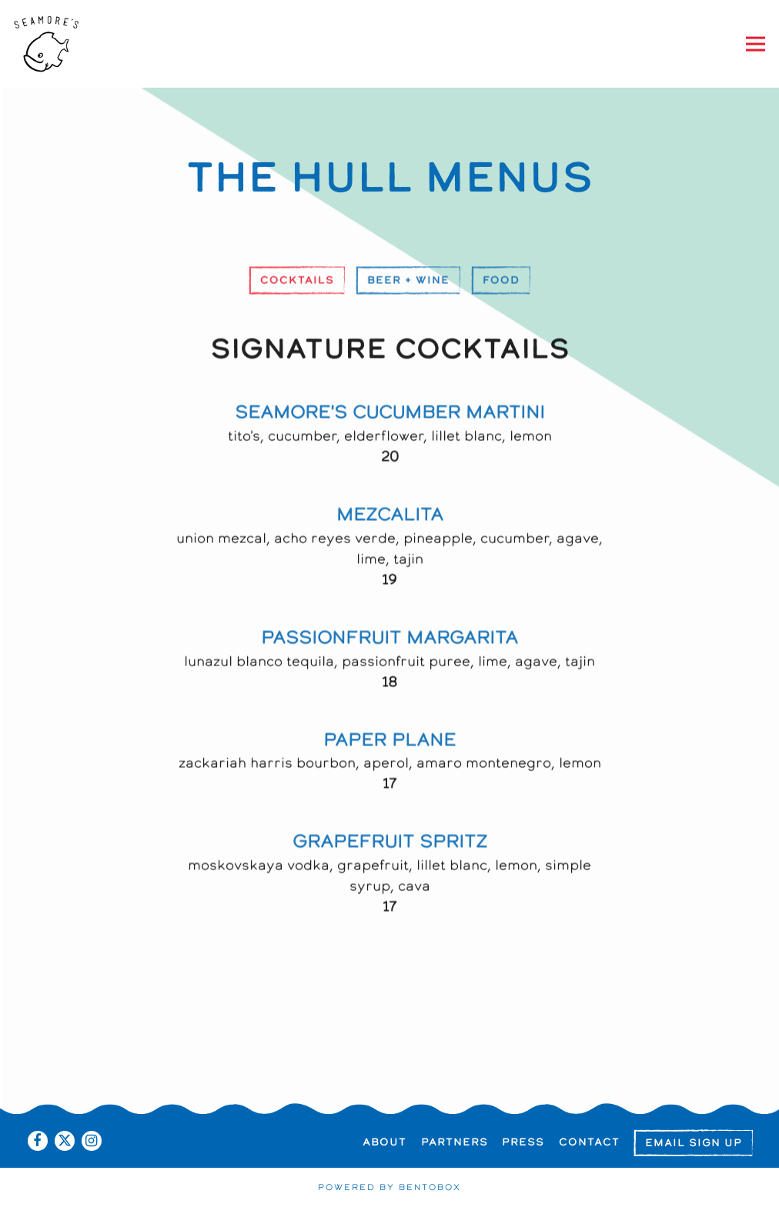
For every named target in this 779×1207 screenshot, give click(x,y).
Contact (589, 1142)
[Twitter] (65, 1141)
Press (523, 1142)
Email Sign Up (693, 1143)
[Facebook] (38, 1141)
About (384, 1142)
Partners (454, 1142)
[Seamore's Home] (63, 44)
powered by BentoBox (389, 1188)
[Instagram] (92, 1141)
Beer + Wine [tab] (408, 282)
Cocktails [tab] (297, 282)
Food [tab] (501, 282)
